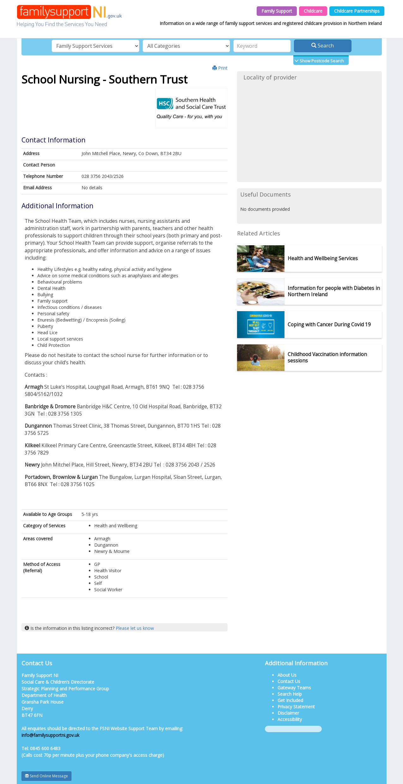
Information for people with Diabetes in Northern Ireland (334, 291)
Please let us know (135, 628)
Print (220, 68)
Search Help (290, 694)
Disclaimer (288, 713)
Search (322, 45)
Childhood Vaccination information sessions (327, 357)
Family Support (276, 11)
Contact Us (289, 681)
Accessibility (290, 719)
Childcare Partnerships (357, 11)
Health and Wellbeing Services (323, 258)
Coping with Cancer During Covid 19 (329, 324)
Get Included (290, 700)
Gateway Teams (294, 688)
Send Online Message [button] (46, 776)
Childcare (313, 11)
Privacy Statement (296, 707)
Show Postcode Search (321, 61)
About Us (287, 675)
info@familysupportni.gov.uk (50, 735)
